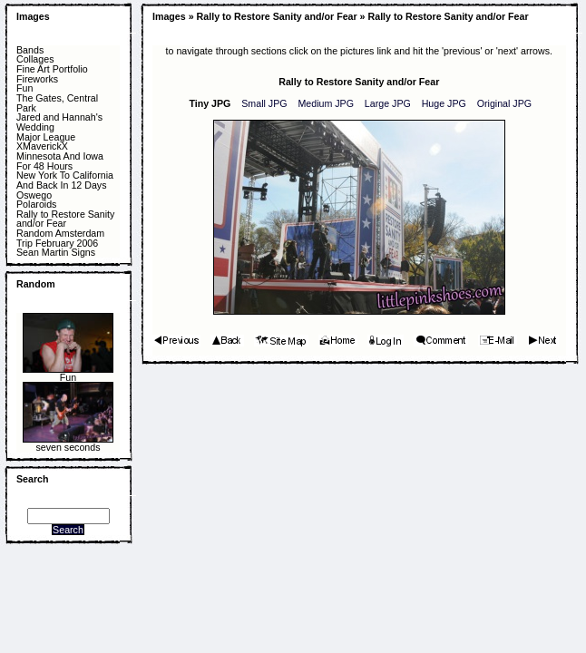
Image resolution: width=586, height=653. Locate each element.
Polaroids (36, 205)
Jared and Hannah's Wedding (59, 122)
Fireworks (37, 79)
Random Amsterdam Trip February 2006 (60, 238)
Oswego (34, 195)
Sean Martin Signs (55, 253)
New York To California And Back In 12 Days (64, 180)
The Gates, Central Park (57, 102)
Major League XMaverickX (45, 141)
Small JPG (264, 103)
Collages (35, 59)
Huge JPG (444, 103)
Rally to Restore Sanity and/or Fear (65, 219)
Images (33, 16)
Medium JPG (326, 103)
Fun (24, 88)
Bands (30, 50)
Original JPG (504, 103)
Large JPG (388, 103)
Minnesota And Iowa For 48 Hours (59, 161)
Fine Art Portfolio (52, 69)
